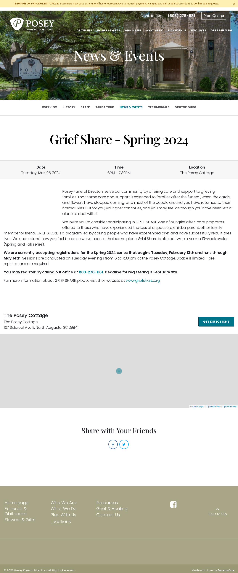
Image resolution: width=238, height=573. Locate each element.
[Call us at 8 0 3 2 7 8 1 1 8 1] (181, 12)
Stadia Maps (198, 403)
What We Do (64, 505)
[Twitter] (124, 440)
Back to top (217, 510)
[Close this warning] (234, 4)
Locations (61, 518)
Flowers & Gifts (20, 516)
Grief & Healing (111, 505)
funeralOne (226, 567)
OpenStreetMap (230, 403)
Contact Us (108, 511)
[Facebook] (113, 440)
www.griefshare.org (143, 277)
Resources (107, 499)
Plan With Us (63, 511)
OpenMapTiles (213, 403)
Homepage (16, 499)
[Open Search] (233, 12)
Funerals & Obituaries (16, 507)
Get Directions (216, 318)
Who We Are (63, 499)
